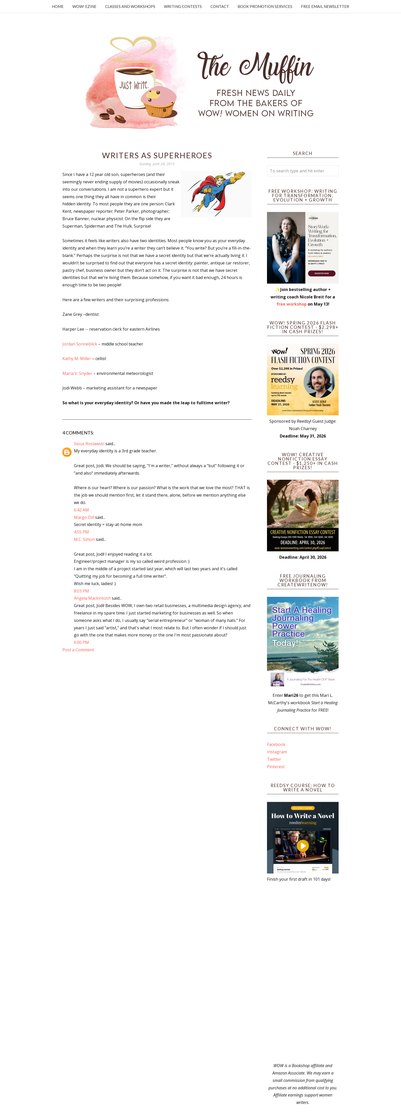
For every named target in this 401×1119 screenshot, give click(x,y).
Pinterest (276, 766)
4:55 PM (81, 532)
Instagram (277, 752)
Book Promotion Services (265, 6)
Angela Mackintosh (92, 598)
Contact (219, 6)
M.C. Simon (84, 539)
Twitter (274, 759)
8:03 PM (81, 591)
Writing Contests (183, 6)
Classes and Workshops (130, 6)
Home (58, 6)
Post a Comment (78, 650)
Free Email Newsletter (325, 6)
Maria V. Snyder (77, 373)
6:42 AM (81, 510)
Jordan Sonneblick (79, 344)
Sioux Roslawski (89, 443)
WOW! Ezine (84, 6)
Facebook (276, 744)
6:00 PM (81, 642)
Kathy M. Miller (76, 358)
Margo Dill (84, 517)
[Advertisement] (303, 972)
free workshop (291, 304)
